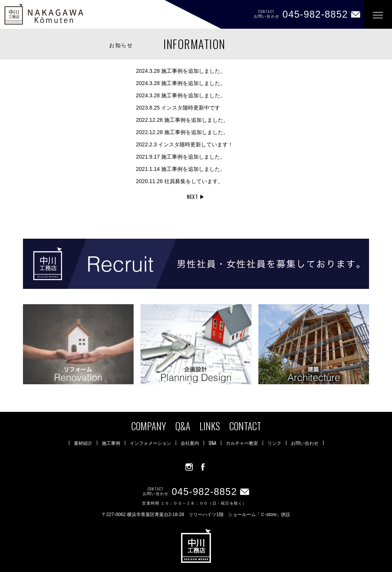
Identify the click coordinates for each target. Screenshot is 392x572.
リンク (274, 443)
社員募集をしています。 (179, 181)
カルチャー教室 (242, 443)
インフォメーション (150, 443)
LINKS (209, 426)
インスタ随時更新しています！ (184, 144)
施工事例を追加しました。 (180, 71)
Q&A (182, 426)
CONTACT (245, 426)
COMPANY (148, 426)
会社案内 (190, 443)
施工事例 (111, 443)
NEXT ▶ (196, 196)
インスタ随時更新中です (178, 108)
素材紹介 (83, 443)
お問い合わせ (304, 443)
